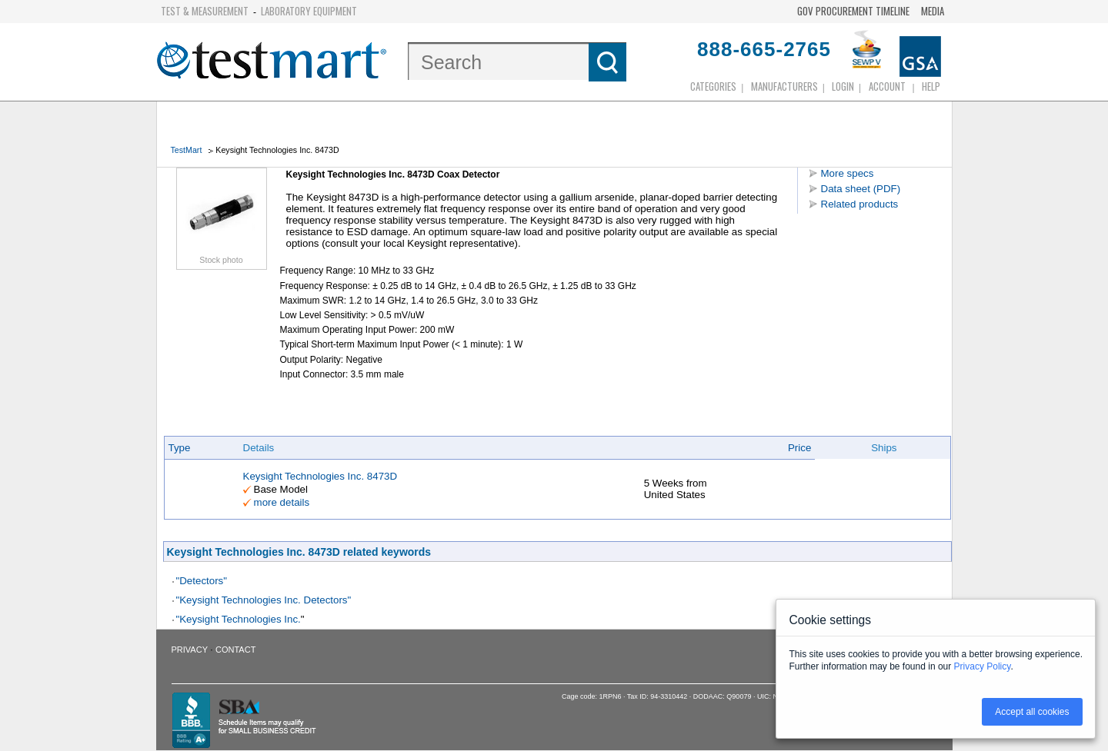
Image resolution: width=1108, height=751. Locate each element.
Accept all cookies (1032, 711)
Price (799, 448)
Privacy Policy (982, 666)
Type (180, 448)
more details (282, 502)
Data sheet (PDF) (861, 188)
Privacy (190, 649)
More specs (847, 173)
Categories (713, 86)
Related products (860, 204)
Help (931, 86)
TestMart (186, 150)
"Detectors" (202, 581)
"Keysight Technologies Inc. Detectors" (264, 600)
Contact (235, 649)
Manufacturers (784, 86)
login (843, 86)
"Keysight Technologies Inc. (238, 619)
